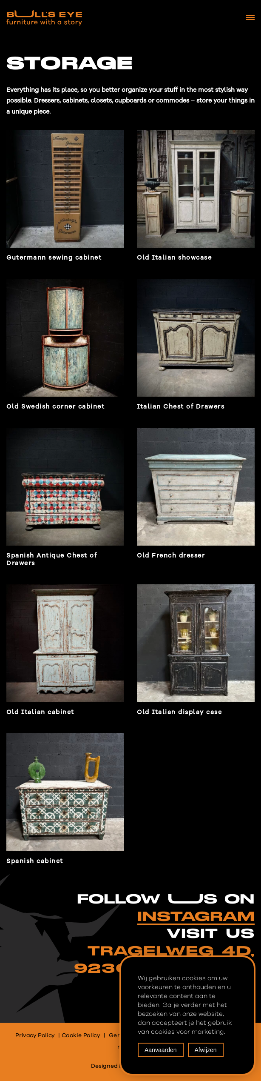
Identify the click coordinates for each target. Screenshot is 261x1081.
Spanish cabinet (34, 861)
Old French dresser (171, 556)
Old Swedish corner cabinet (55, 407)
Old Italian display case (179, 712)
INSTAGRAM (196, 917)
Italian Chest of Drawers (180, 407)
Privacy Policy (34, 1035)
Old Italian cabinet (40, 712)
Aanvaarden (161, 1050)
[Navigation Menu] (250, 17)
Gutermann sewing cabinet (54, 258)
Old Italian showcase (174, 258)
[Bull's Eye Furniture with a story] (44, 18)
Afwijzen (206, 1050)
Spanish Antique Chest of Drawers (51, 559)
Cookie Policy (81, 1035)
